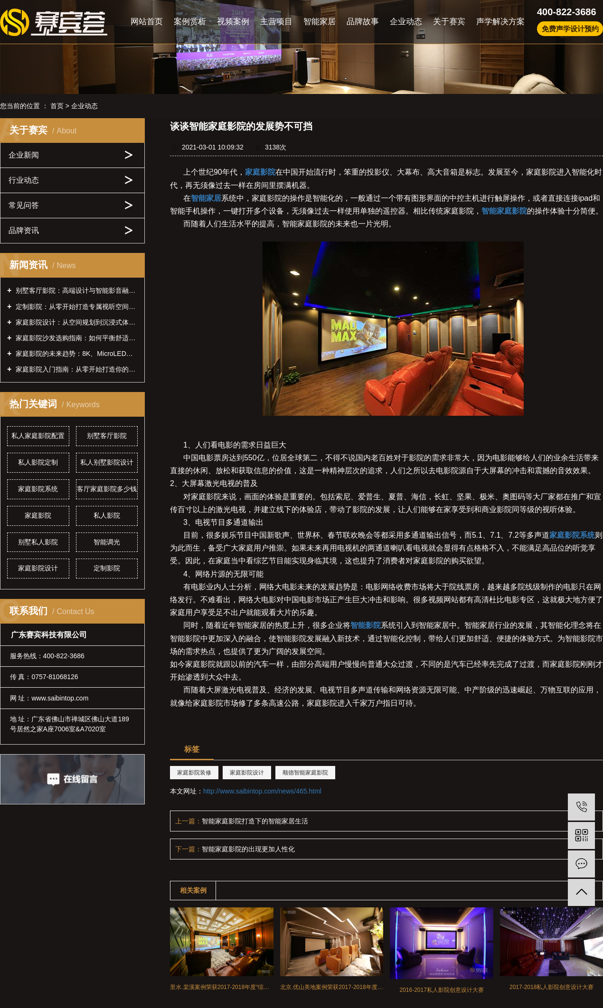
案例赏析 (190, 21)
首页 (57, 106)
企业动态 (406, 21)
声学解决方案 (500, 21)
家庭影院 (38, 515)
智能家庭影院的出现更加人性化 (248, 849)
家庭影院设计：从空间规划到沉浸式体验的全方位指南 (76, 322)
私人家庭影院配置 (38, 435)
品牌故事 (363, 21)
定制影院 (107, 568)
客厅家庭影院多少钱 (107, 489)
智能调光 (107, 542)
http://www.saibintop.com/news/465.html (262, 791)
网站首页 (147, 21)
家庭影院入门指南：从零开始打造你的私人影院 (76, 369)
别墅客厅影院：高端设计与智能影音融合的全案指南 (76, 290)
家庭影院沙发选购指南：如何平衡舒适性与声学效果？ (76, 338)
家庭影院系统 (38, 489)
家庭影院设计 (38, 568)
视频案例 (233, 21)
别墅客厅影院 (107, 435)
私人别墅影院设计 (106, 462)
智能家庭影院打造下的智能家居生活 (255, 821)
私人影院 (107, 515)
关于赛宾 (449, 21)
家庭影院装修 (194, 772)
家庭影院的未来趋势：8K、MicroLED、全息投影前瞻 (76, 353)
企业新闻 (24, 155)
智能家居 (319, 21)
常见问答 (24, 205)
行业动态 (24, 180)
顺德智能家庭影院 (305, 772)
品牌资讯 (24, 230)
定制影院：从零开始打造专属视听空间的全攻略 (76, 306)
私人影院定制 (38, 462)
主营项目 (276, 21)
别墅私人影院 (38, 542)
